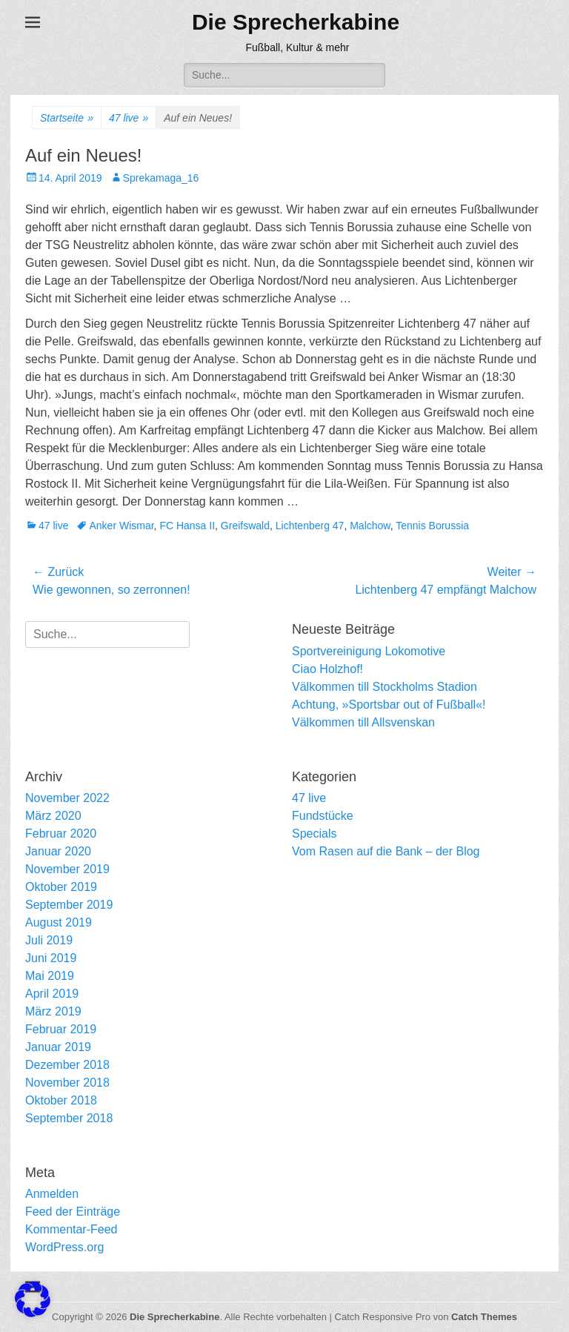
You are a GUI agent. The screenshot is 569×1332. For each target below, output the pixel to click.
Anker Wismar (121, 525)
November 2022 (67, 798)
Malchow (370, 525)
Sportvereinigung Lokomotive (368, 651)
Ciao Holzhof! (327, 669)
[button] (32, 1299)
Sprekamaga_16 (161, 178)
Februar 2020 (60, 833)
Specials (314, 833)
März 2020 (53, 815)
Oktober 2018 (61, 1100)
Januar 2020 (58, 851)
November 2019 (67, 869)
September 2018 (69, 1118)
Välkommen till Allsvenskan (363, 722)
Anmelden (52, 1193)
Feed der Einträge (72, 1211)
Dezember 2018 (67, 1064)
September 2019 (69, 904)
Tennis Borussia (432, 525)
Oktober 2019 (61, 887)
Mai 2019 (49, 976)
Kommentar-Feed (71, 1229)
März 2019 (53, 1011)
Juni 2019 (50, 958)
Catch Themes (484, 1316)
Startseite (66, 118)
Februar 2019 (60, 1029)
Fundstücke (322, 815)
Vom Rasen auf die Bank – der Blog (386, 851)
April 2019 (52, 993)
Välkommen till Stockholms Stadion (384, 686)
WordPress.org (64, 1247)
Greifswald (245, 525)
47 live (128, 118)
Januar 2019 (58, 1047)
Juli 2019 (49, 940)
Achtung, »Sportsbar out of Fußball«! (388, 704)
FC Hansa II (187, 525)
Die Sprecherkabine (295, 22)
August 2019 (58, 922)
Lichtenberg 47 (310, 525)
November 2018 (67, 1082)
